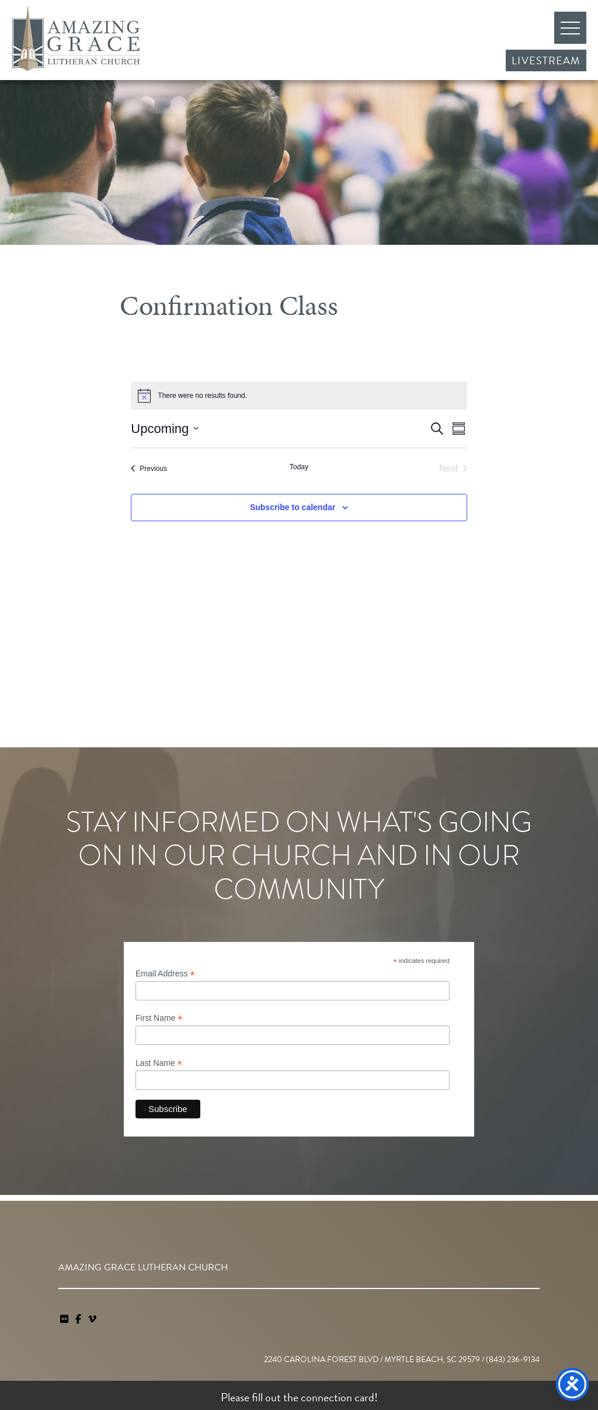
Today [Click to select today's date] (299, 467)
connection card (337, 1397)
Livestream (546, 60)
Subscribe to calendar (292, 507)
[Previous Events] (149, 468)
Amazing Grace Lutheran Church (76, 38)
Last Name (158, 1063)
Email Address (165, 973)
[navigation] (92, 1319)
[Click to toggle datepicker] (165, 428)
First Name (159, 1018)
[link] (65, 1319)
